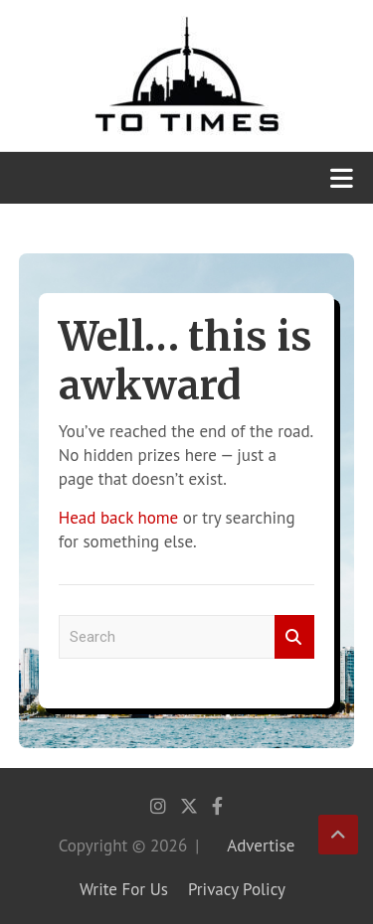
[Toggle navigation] (341, 178)
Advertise (260, 845)
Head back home (118, 518)
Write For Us (124, 889)
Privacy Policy (236, 889)
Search (294, 637)
